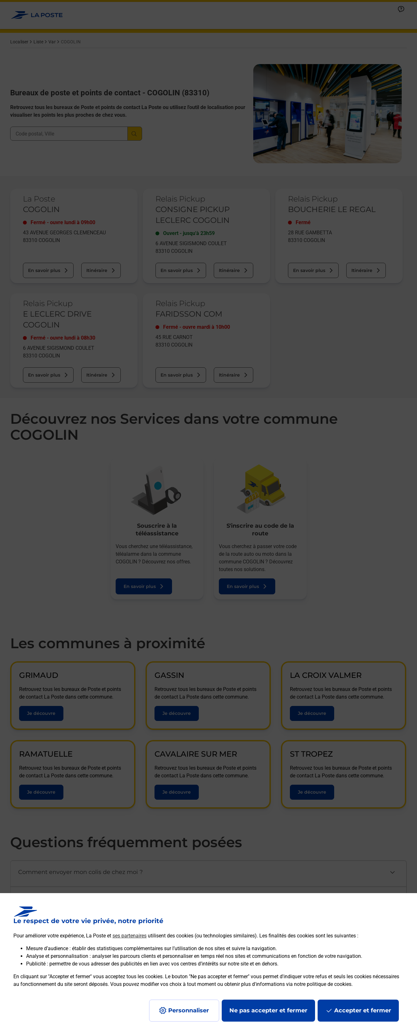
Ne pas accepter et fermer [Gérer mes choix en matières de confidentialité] (268, 1010)
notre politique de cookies (322, 984)
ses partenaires (129, 936)
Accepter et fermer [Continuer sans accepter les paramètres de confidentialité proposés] (362, 1010)
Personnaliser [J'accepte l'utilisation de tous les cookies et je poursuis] (188, 1010)
